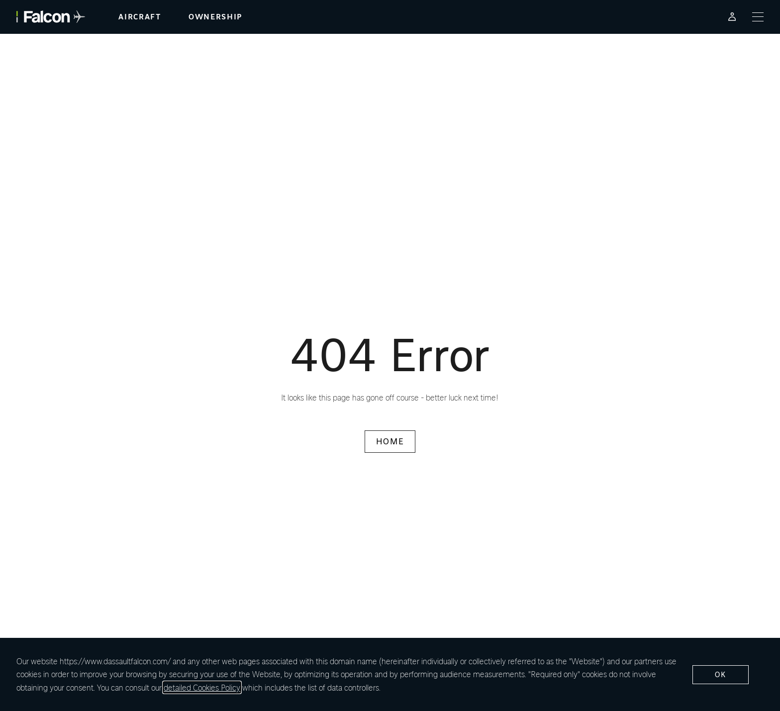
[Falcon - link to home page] (50, 16)
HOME (390, 441)
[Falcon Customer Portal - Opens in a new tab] (732, 16)
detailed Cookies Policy (202, 687)
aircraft (139, 16)
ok (720, 674)
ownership (215, 16)
